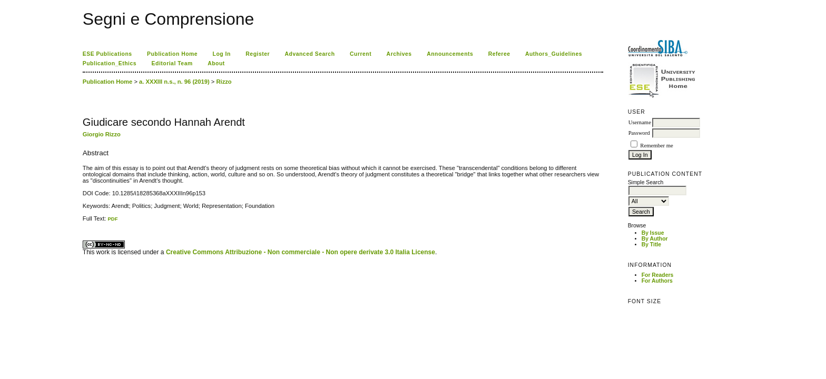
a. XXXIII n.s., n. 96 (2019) (174, 81)
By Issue (653, 233)
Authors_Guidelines (553, 54)
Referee (499, 54)
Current (360, 54)
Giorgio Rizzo (102, 134)
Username (639, 122)
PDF (112, 219)
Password (639, 133)
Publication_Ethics (109, 63)
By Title (651, 244)
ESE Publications (107, 54)
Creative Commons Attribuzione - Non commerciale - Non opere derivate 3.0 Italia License (300, 252)
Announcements (450, 54)
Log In (222, 54)
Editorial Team (172, 63)
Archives (399, 54)
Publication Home (172, 54)
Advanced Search (310, 54)
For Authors (657, 281)
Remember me (656, 145)
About (216, 63)
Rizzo (223, 81)
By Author (655, 239)
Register (257, 54)
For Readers (658, 275)
